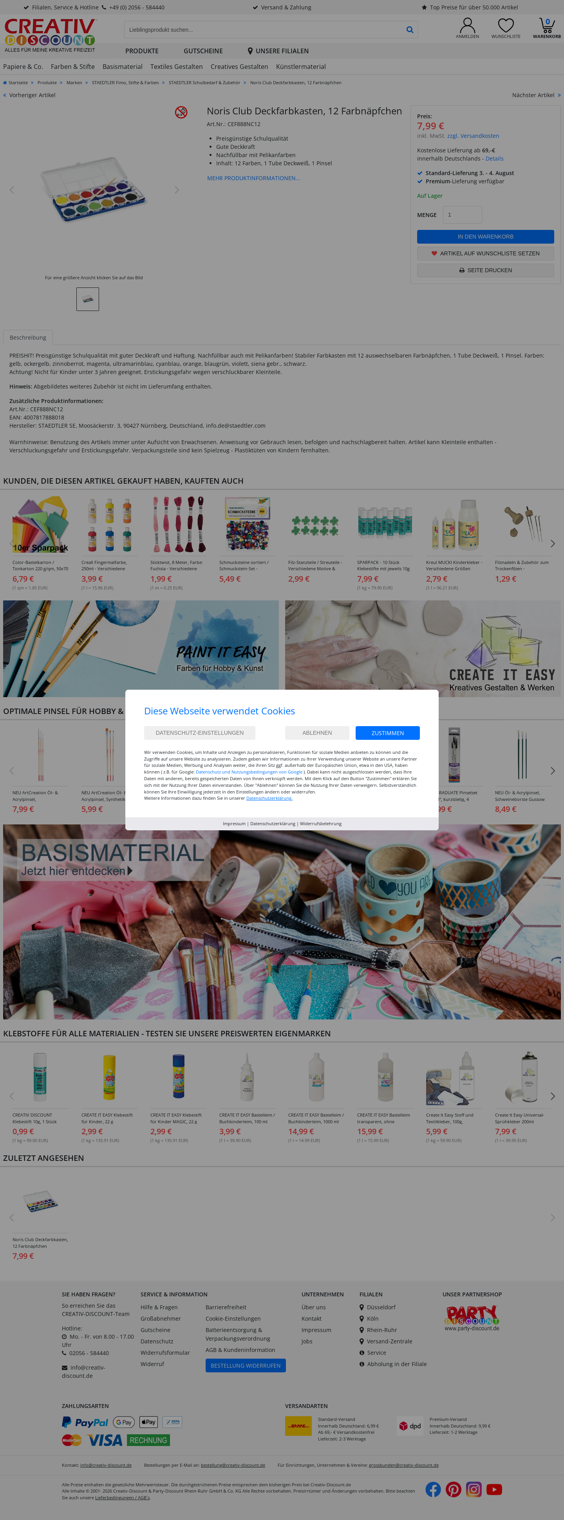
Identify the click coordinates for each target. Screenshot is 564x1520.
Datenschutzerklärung (272, 823)
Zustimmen (388, 733)
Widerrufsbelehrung (321, 823)
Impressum (234, 823)
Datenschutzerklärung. (269, 798)
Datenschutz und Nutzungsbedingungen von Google (249, 772)
